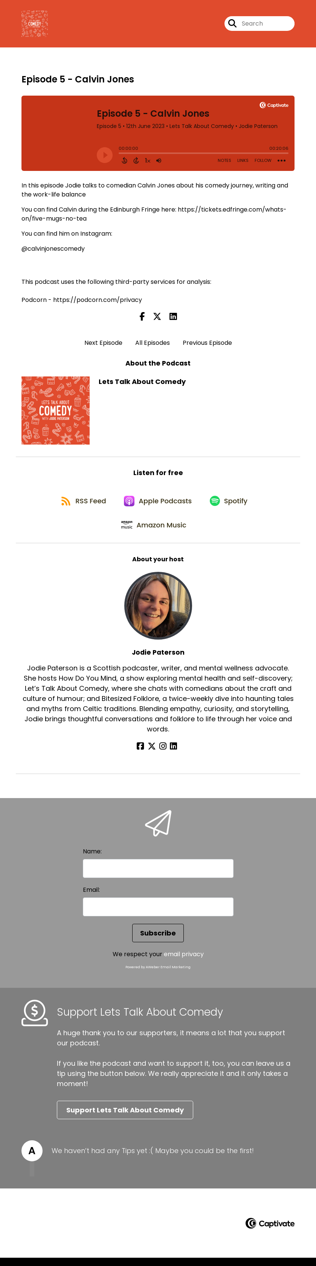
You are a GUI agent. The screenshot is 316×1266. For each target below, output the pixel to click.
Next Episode (103, 344)
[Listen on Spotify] (230, 505)
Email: (91, 897)
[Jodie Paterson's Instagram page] (162, 754)
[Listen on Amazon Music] (154, 532)
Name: (92, 859)
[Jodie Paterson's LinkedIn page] (171, 754)
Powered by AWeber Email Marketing (158, 975)
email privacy (184, 962)
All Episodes (152, 344)
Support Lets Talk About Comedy (125, 1118)
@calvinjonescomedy (53, 250)
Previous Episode (207, 344)
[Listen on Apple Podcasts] (158, 505)
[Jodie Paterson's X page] (154, 754)
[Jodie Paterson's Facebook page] (144, 754)
